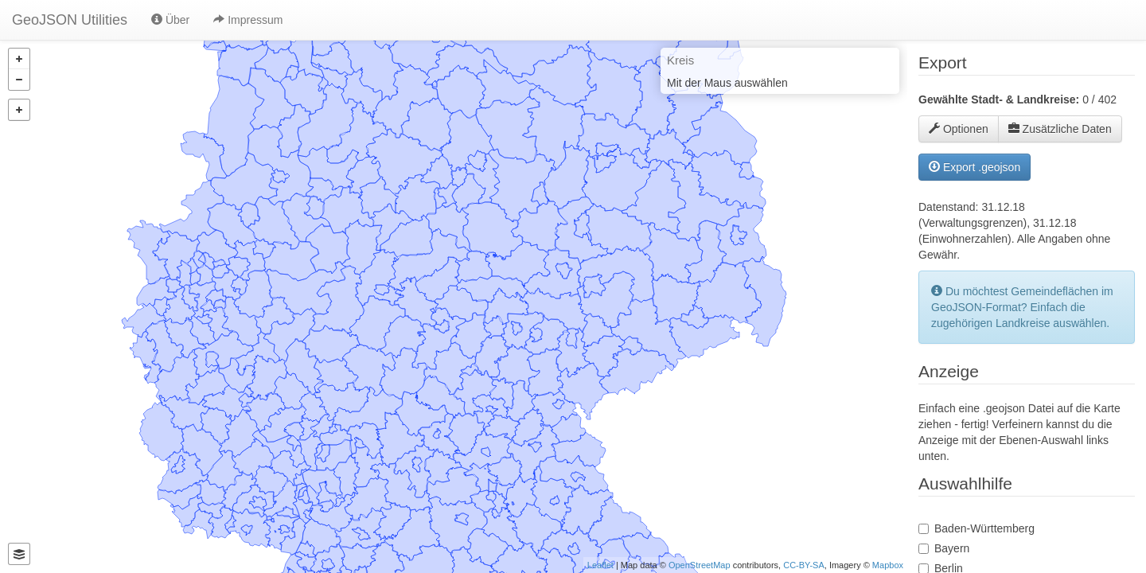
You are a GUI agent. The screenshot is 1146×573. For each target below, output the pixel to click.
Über (170, 20)
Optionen (958, 129)
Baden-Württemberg (984, 528)
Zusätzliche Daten (1060, 129)
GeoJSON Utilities (69, 20)
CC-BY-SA (803, 565)
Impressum (248, 20)
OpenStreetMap (699, 565)
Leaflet (600, 565)
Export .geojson (974, 167)
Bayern (951, 548)
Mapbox (887, 565)
